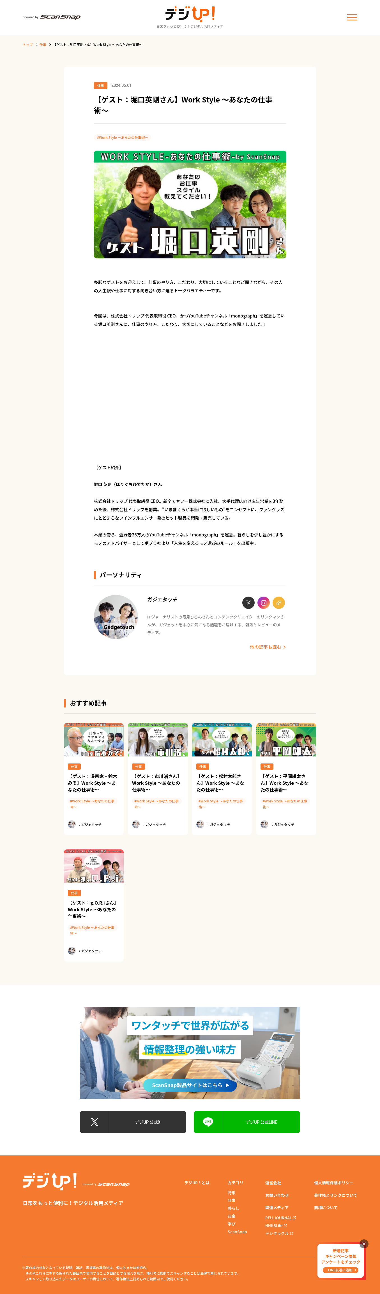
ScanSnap (237, 1231)
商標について (326, 1207)
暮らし (233, 1208)
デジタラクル (277, 1233)
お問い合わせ (277, 1195)
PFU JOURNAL (278, 1217)
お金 (232, 1216)
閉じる (364, 1243)
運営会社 (273, 1182)
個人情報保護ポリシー (333, 1182)
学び (232, 1224)
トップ (28, 44)
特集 (232, 1192)
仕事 (43, 44)
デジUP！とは (197, 1182)
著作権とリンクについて (335, 1195)
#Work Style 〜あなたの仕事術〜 (122, 137)
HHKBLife (273, 1225)
